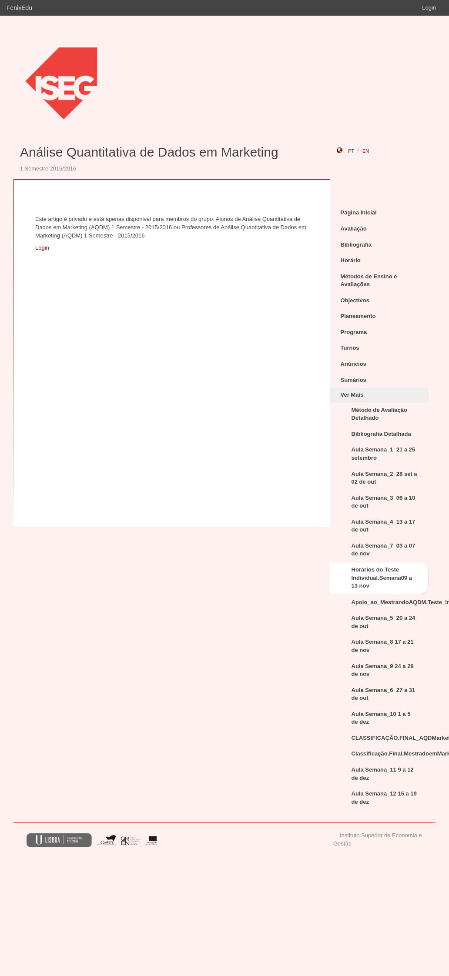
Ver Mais (352, 394)
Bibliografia (356, 244)
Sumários (353, 380)
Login (429, 7)
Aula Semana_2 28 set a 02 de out (384, 478)
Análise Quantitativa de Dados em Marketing (149, 152)
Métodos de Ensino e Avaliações (369, 280)
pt (351, 151)
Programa (354, 332)
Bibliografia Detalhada (381, 434)
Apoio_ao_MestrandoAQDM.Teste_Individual (390, 602)
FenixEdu (19, 7)
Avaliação (354, 228)
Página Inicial (359, 212)
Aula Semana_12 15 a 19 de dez (384, 797)
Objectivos (355, 300)
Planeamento (358, 316)
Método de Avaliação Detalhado (379, 414)
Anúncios (353, 364)
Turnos (350, 347)
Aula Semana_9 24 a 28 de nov (383, 670)
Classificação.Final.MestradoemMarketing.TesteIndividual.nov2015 (390, 753)
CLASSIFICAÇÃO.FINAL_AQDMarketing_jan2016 (390, 738)
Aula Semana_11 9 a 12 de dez (383, 773)
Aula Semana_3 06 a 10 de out (383, 502)
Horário (351, 260)
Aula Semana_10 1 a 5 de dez (381, 718)
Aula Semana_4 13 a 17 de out (383, 525)
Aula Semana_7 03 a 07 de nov (383, 549)
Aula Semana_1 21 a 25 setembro (383, 453)
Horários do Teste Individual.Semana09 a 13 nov (382, 577)
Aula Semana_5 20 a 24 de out (383, 622)
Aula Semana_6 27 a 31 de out (383, 694)
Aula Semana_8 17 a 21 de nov (383, 645)
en (365, 151)
